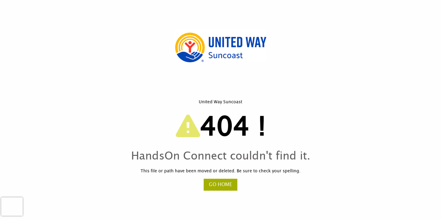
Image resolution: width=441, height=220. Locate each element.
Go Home (220, 184)
